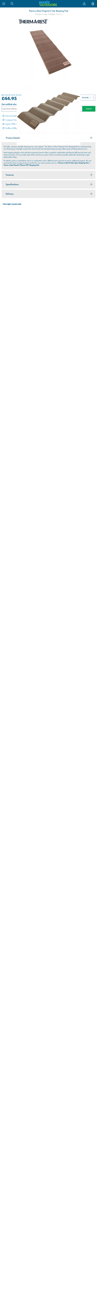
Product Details (13, 139)
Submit (89, 109)
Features (10, 177)
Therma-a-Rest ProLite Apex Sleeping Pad (73, 165)
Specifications (12, 187)
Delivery (10, 197)
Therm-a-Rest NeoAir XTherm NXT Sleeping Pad (21, 167)
